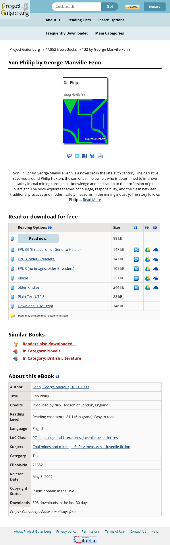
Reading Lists (79, 19)
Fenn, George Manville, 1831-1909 (61, 387)
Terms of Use (115, 531)
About (53, 20)
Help (154, 531)
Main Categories (109, 33)
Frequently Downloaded (67, 33)
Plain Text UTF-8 (31, 296)
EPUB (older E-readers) (36, 259)
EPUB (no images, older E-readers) (46, 268)
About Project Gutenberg (32, 531)
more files (40, 315)
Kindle (23, 278)
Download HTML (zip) (35, 305)
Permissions (91, 531)
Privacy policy (66, 531)
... (90, 199)
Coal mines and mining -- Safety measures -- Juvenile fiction (81, 446)
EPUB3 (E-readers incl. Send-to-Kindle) (49, 249)
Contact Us (138, 531)
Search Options (110, 19)
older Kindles (28, 287)
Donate (154, 6)
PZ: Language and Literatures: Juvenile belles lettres (75, 437)
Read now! (38, 238)
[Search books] (76, 6)
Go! (110, 6)
